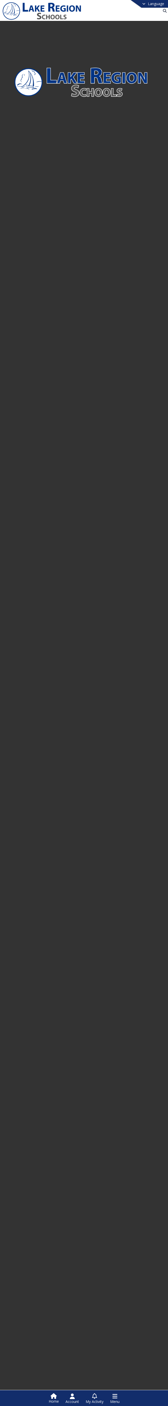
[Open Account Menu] (72, 1398)
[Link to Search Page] (164, 10)
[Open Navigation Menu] (115, 1398)
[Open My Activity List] (95, 1398)
